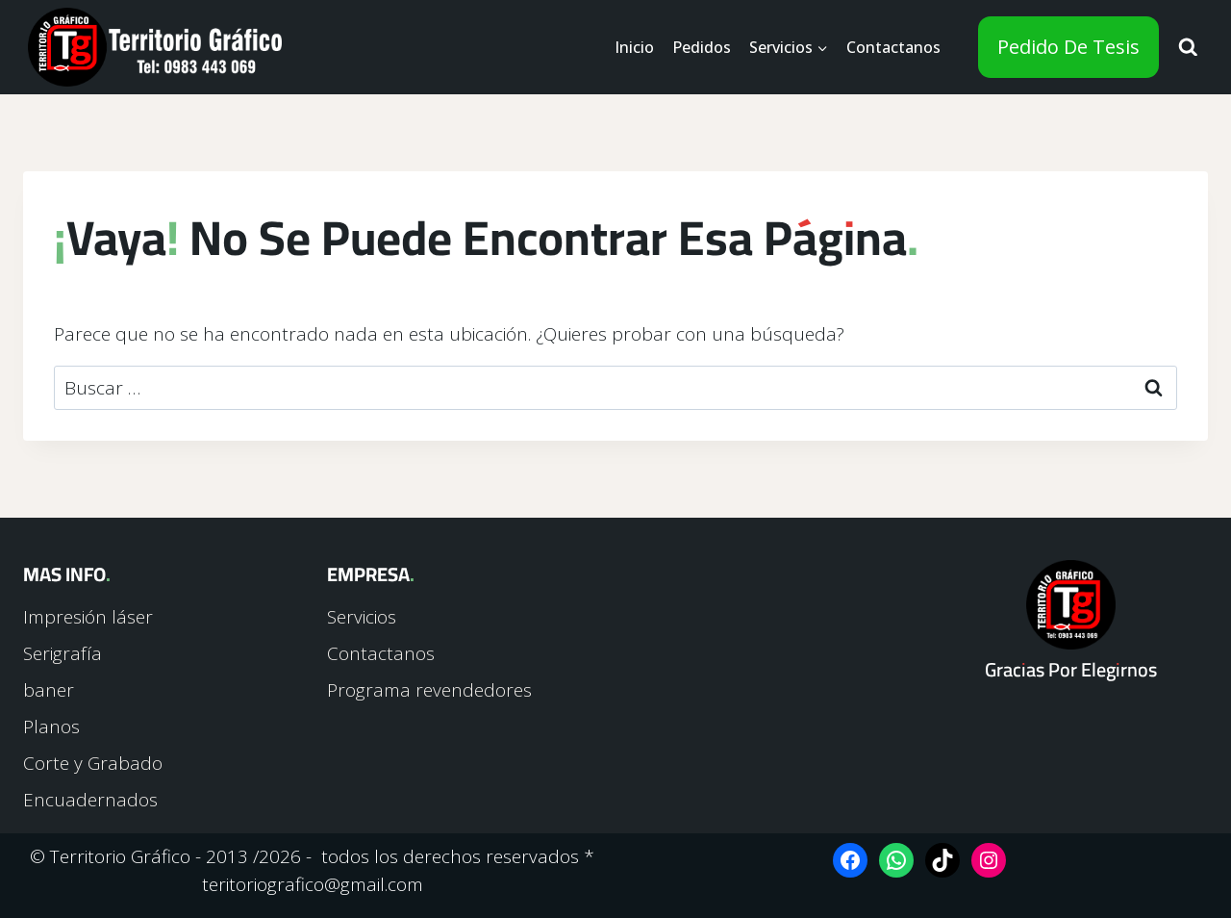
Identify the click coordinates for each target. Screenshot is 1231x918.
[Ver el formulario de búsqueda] (1188, 47)
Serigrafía (62, 653)
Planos (51, 726)
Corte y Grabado (93, 763)
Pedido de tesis (1068, 47)
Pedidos (701, 47)
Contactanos (893, 47)
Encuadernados (90, 799)
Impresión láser (88, 616)
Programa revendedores (429, 689)
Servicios (361, 616)
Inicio (634, 47)
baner (48, 689)
